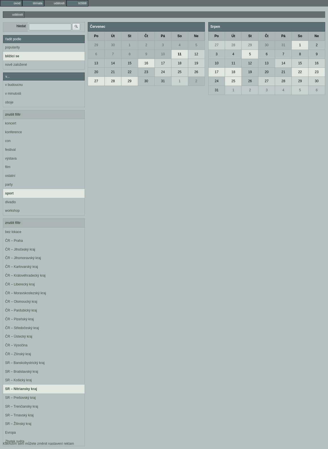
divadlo (10, 202)
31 (163, 81)
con (7, 141)
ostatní (10, 176)
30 (113, 45)
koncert (10, 123)
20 (96, 72)
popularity (12, 47)
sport (9, 193)
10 (163, 54)
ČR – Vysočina (16, 345)
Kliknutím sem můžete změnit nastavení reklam (38, 444)
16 (146, 63)
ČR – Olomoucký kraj (21, 302)
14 (113, 63)
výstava (11, 158)
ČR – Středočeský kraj (22, 328)
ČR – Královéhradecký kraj (25, 276)
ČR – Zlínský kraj (18, 354)
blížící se (12, 56)
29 (96, 45)
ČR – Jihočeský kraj (20, 249)
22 (129, 72)
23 (146, 72)
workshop (12, 211)
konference (13, 132)
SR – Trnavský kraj (19, 415)
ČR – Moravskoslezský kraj (25, 293)
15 (129, 63)
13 (96, 63)
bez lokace (13, 232)
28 (113, 81)
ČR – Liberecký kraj (20, 284)
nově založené (16, 65)
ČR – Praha (14, 241)
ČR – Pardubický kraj (21, 310)
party (9, 185)
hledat (21, 26)
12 (196, 54)
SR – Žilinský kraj (18, 424)
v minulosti (13, 94)
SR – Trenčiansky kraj (21, 406)
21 (113, 72)
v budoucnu (14, 85)
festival (10, 150)
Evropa (10, 433)
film (7, 167)
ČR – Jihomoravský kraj (23, 258)
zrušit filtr (13, 115)
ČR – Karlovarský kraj (21, 267)
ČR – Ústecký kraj (18, 336)
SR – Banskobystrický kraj (24, 363)
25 (179, 72)
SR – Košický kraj (18, 380)
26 (196, 72)
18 (179, 63)
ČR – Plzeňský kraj (19, 319)
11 (179, 54)
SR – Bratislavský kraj (21, 372)
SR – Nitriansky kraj (21, 389)
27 (96, 81)
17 (163, 63)
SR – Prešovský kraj (20, 398)
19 (196, 63)
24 (163, 72)
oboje (9, 102)
